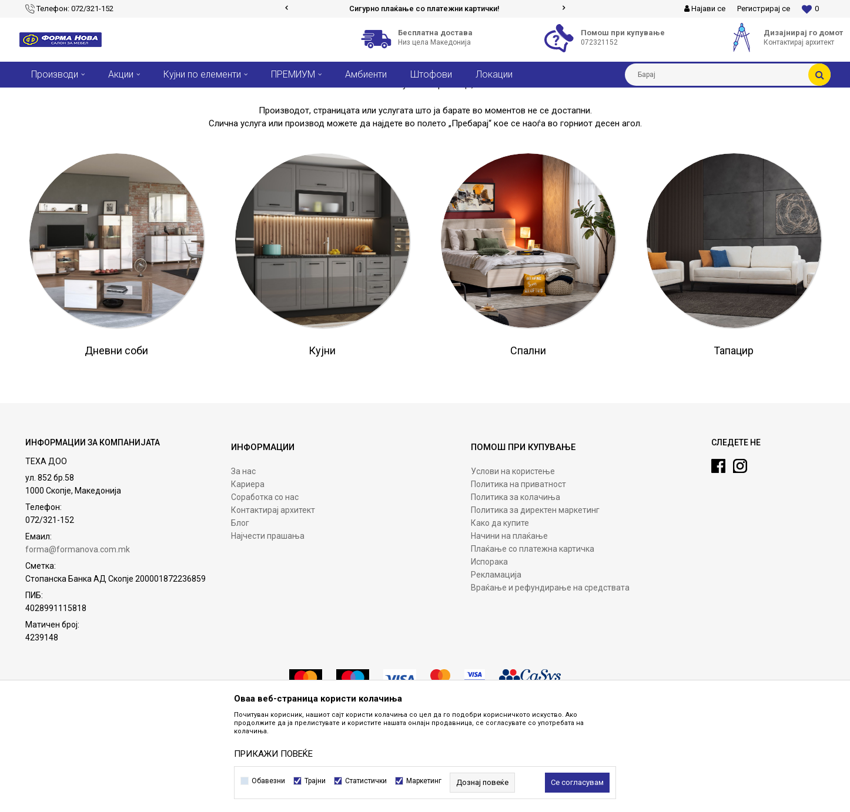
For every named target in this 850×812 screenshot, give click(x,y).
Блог (240, 610)
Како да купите (500, 610)
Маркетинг (423, 781)
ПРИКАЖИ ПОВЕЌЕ (273, 754)
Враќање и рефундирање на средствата (550, 675)
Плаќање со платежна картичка (532, 636)
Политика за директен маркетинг (535, 597)
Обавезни (268, 781)
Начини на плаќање (509, 623)
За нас (243, 558)
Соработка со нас (265, 584)
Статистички (366, 781)
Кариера (248, 571)
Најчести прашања (267, 623)
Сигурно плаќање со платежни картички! (424, 8)
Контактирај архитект (273, 597)
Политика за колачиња (515, 584)
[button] (728, 74)
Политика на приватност (518, 571)
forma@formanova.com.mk (77, 637)
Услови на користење (513, 558)
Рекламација (496, 662)
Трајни (315, 781)
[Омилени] (810, 9)
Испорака (489, 649)
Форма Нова (40, 96)
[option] (425, 9)
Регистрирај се (763, 8)
